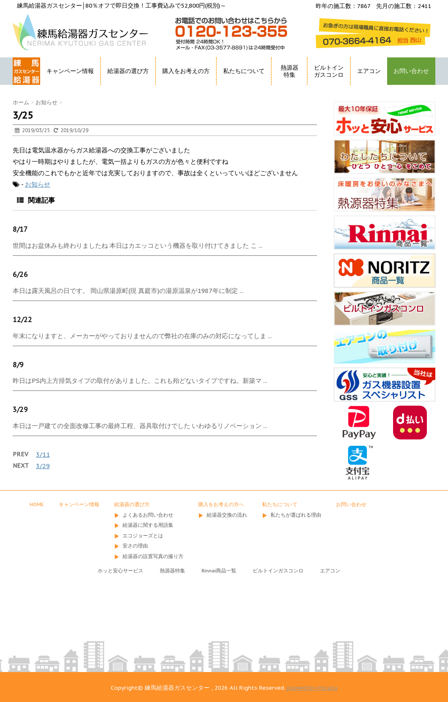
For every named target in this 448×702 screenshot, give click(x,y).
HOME (22, 86)
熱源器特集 (289, 71)
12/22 (22, 319)
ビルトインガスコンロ (329, 71)
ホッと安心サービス (120, 570)
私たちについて (244, 71)
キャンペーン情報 (70, 71)
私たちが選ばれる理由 (295, 515)
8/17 (20, 229)
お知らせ (37, 184)
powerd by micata (311, 687)
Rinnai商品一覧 (219, 570)
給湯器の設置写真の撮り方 (153, 556)
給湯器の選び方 (128, 71)
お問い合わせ (411, 71)
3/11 (43, 454)
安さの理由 (135, 545)
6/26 (20, 274)
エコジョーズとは (143, 535)
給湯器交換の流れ (227, 515)
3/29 (20, 409)
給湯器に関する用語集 (148, 525)
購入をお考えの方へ (221, 504)
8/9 (18, 364)
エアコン (369, 71)
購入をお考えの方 (186, 71)
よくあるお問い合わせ (148, 515)
